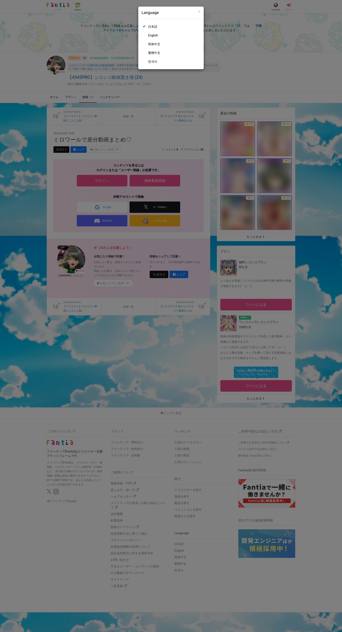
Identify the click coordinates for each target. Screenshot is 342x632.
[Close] (199, 11)
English (153, 35)
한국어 (152, 61)
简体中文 (154, 44)
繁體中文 (154, 53)
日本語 (152, 26)
